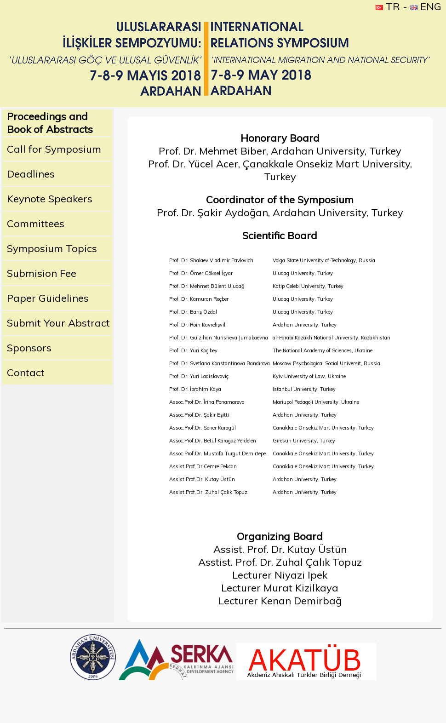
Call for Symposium (54, 149)
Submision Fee (41, 273)
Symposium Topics (52, 248)
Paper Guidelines (48, 298)
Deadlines (31, 173)
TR (388, 6)
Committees (35, 223)
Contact (26, 372)
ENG (425, 6)
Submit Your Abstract (58, 322)
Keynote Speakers (49, 198)
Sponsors (29, 347)
